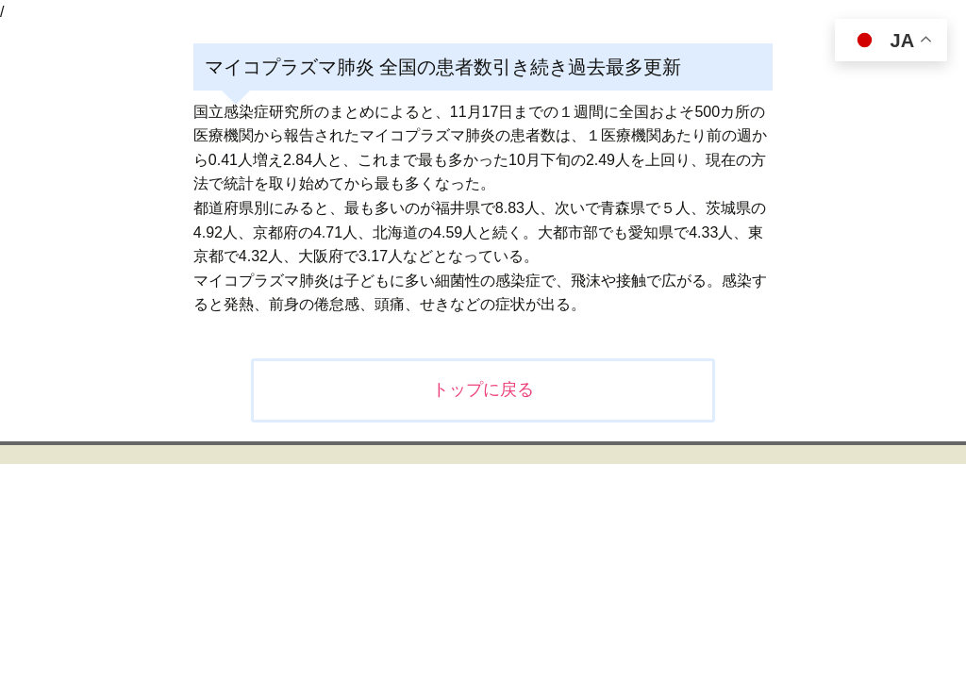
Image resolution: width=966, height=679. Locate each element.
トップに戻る (483, 389)
